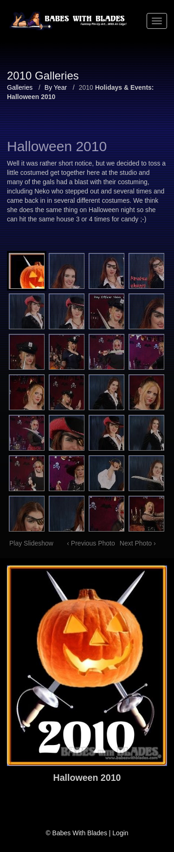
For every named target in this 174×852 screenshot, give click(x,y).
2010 (86, 87)
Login (120, 833)
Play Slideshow (31, 543)
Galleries (19, 87)
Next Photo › (138, 543)
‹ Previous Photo (91, 543)
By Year (56, 87)
